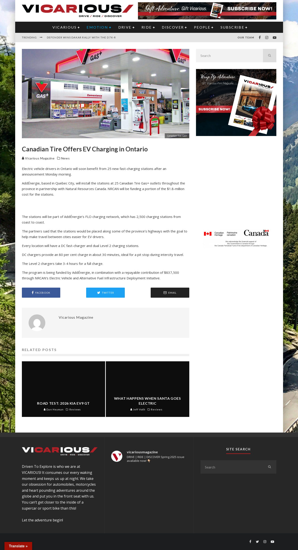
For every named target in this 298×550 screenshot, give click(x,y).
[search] (269, 55)
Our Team (246, 37)
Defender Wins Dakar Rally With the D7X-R (81, 37)
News (65, 158)
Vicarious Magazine (38, 158)
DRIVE (124, 27)
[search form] (229, 55)
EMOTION (97, 27)
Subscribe (232, 27)
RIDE (147, 27)
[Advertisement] (236, 185)
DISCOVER (173, 27)
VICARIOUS (64, 27)
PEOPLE (202, 27)
